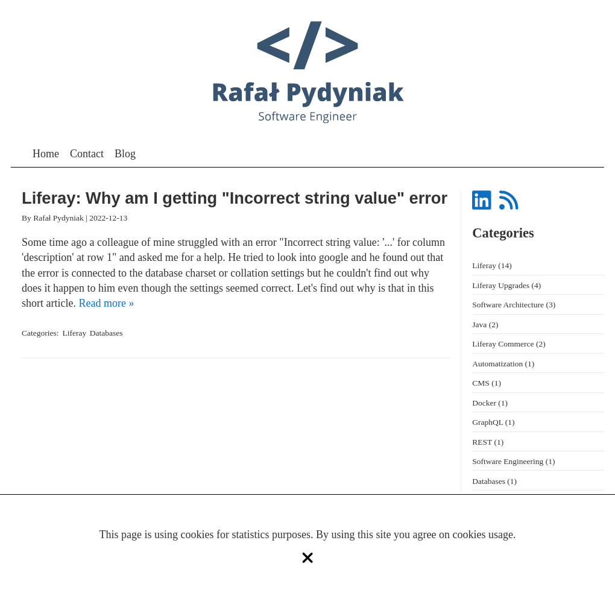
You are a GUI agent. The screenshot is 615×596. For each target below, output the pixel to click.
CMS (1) (486, 382)
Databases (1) (494, 481)
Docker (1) (490, 402)
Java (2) (485, 324)
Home (46, 154)
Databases (106, 332)
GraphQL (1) (493, 422)
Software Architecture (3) (513, 304)
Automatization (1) (503, 363)
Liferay (75, 332)
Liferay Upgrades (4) (506, 285)
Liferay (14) (492, 265)
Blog (125, 154)
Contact (87, 154)
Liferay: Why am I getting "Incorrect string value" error (234, 198)
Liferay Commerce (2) (508, 343)
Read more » (106, 303)
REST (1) (487, 442)
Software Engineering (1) (513, 461)
